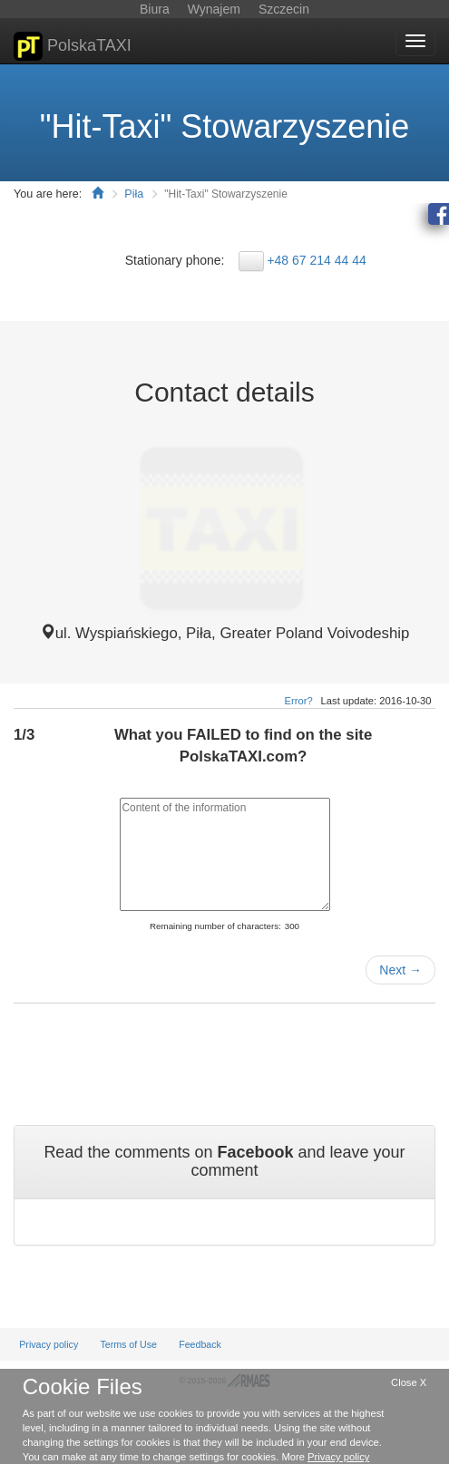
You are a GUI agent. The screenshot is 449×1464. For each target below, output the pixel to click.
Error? (299, 700)
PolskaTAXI (73, 46)
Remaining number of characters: (215, 926)
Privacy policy (48, 1344)
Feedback (200, 1344)
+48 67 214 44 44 (316, 260)
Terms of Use (128, 1344)
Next (400, 970)
